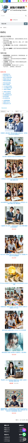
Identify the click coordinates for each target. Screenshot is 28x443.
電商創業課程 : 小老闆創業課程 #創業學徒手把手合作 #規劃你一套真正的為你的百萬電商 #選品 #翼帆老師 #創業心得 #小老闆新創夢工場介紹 (14, 410)
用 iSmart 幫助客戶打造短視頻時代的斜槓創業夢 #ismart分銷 (14, 284)
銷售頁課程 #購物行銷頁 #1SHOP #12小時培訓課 (14, 330)
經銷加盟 (22, 429)
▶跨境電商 (6, 96)
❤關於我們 (7, 428)
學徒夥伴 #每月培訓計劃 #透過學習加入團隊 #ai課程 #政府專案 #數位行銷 (14, 380)
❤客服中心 (7, 431)
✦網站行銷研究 (7, 91)
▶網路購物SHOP (7, 95)
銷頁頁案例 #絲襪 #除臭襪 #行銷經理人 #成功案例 (14, 352)
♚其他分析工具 (7, 103)
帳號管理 (22, 437)
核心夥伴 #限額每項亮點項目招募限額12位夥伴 (14, 156)
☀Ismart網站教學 (7, 77)
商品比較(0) (4, 108)
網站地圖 (22, 441)
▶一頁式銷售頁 (7, 93)
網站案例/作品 (6, 74)
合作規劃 (22, 428)
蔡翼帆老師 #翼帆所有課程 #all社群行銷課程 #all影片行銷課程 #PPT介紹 (14, 307)
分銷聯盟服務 (6, 100)
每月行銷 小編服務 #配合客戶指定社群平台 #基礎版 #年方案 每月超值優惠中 (14, 255)
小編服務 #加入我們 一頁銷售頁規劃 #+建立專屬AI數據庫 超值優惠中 (14, 226)
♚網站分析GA (6, 102)
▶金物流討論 (6, 98)
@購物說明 (7, 437)
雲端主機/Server (7, 75)
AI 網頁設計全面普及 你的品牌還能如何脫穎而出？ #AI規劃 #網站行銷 (14, 179)
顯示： (17, 111)
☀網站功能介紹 (7, 79)
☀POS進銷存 (6, 84)
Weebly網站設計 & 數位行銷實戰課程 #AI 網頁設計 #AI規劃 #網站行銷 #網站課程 (14, 203)
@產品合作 (7, 439)
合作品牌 (22, 431)
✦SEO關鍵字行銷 (7, 87)
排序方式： (3, 111)
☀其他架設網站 (7, 83)
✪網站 (4, 27)
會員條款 (22, 439)
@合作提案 (7, 441)
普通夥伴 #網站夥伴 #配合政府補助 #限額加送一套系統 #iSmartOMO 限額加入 (14, 133)
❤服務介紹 (7, 429)
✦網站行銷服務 (7, 89)
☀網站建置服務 (7, 80)
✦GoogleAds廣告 (7, 86)
